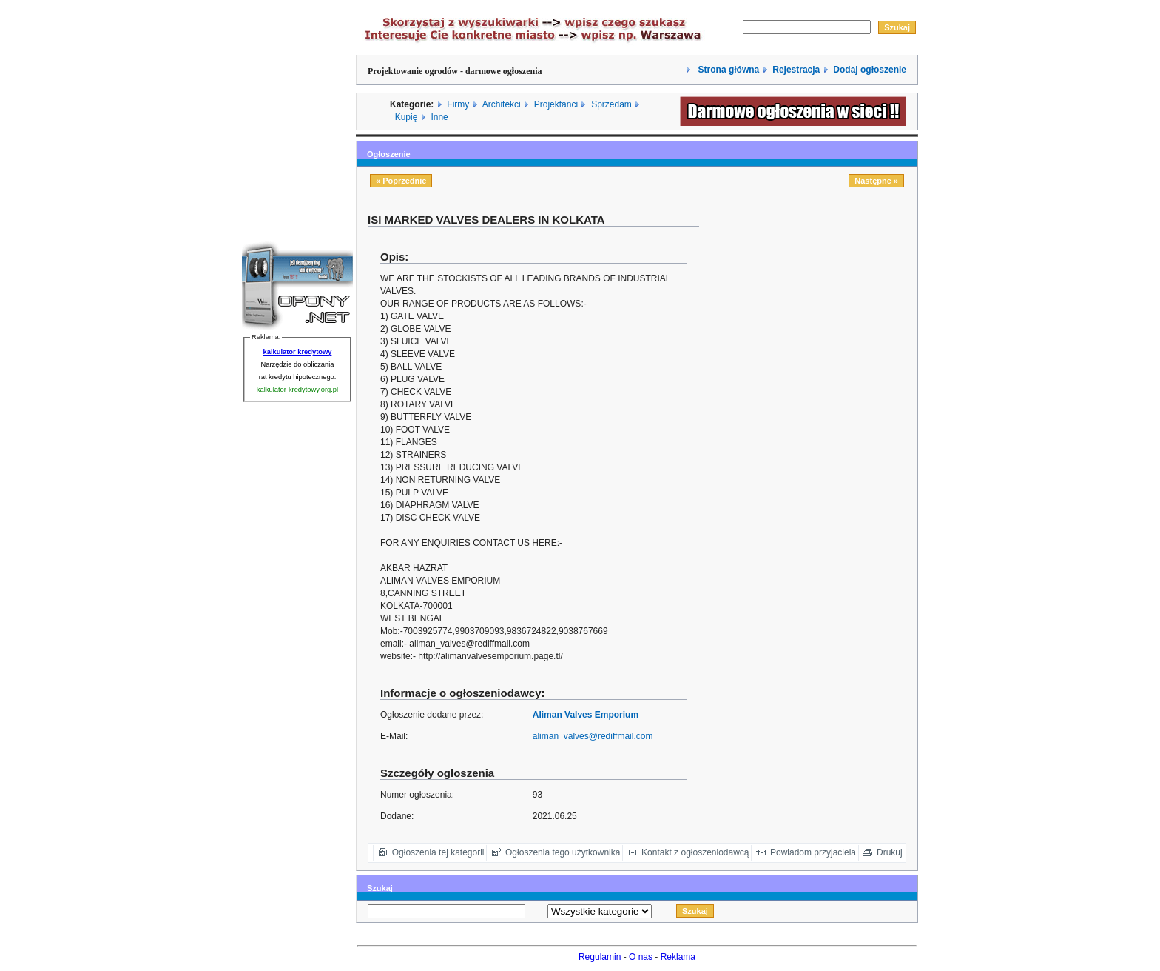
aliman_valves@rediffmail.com (593, 736)
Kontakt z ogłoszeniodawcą (695, 852)
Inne (439, 117)
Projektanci (556, 104)
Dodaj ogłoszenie (869, 69)
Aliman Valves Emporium (585, 715)
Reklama (678, 957)
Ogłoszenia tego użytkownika (562, 852)
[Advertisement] (813, 316)
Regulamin (600, 957)
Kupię (406, 117)
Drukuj (890, 852)
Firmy (458, 104)
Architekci (501, 104)
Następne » (876, 180)
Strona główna (727, 69)
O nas (640, 957)
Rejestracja (796, 69)
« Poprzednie (401, 180)
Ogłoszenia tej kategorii (438, 852)
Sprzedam (611, 104)
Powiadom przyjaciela (813, 852)
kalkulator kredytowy (297, 352)
